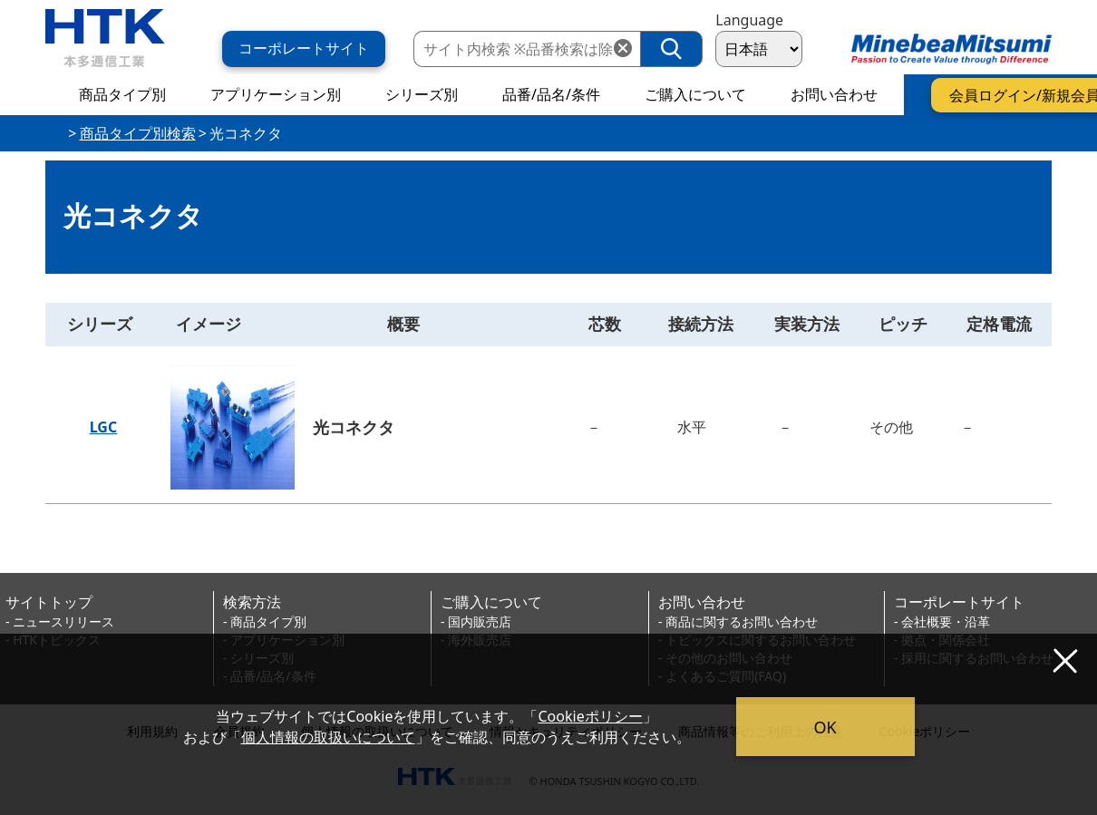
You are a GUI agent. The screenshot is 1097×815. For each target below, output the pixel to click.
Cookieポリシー (591, 716)
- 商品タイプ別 (264, 621)
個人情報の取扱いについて (328, 737)
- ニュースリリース (59, 621)
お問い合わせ (701, 602)
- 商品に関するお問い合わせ (738, 621)
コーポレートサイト (959, 602)
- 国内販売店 (476, 621)
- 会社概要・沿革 (942, 621)
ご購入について (491, 602)
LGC (103, 427)
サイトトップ (48, 602)
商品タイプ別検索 (138, 133)
